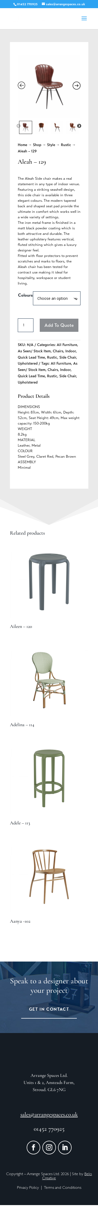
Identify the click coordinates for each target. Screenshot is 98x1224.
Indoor (70, 351)
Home (22, 145)
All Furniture (67, 345)
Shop (37, 145)
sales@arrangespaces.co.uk (49, 1133)
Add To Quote (59, 325)
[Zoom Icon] (49, 86)
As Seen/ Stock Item (34, 351)
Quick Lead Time (31, 357)
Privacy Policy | (30, 1207)
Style (51, 145)
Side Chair (67, 357)
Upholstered (28, 363)
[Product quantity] (25, 325)
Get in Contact (49, 1009)
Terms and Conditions (62, 1207)
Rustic (66, 145)
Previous (18, 126)
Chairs (58, 351)
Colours (25, 295)
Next (79, 126)
